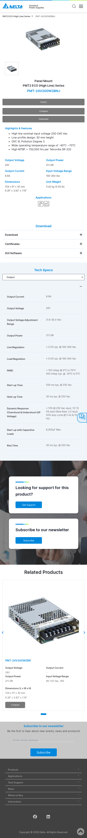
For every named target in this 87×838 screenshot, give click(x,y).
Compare (43, 111)
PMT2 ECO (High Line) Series (16, 16)
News (43, 789)
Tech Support (43, 782)
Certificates (12, 244)
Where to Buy (43, 795)
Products (43, 769)
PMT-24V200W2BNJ (45, 16)
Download (11, 234)
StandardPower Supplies (36, 7)
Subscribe (28, 540)
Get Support (28, 504)
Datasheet (43, 119)
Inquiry (43, 102)
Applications (43, 776)
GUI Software (13, 253)
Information (43, 801)
